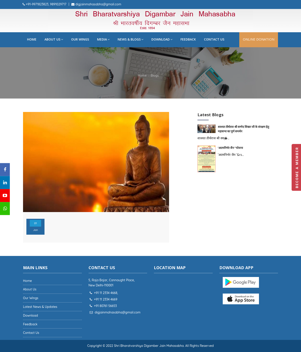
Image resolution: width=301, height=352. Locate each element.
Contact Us (214, 39)
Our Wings (80, 39)
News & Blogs (130, 39)
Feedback (188, 39)
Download (161, 39)
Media (103, 39)
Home (31, 39)
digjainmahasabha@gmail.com (97, 4)
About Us (54, 39)
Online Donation (258, 39)
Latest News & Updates (40, 307)
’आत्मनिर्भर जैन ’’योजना (231, 148)
